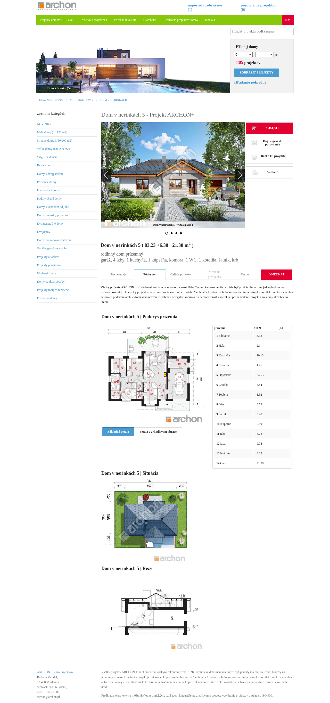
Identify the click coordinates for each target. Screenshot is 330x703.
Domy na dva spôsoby (51, 281)
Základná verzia (118, 432)
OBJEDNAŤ (276, 274)
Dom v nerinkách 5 (114, 99)
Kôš (287, 20)
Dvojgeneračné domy (50, 223)
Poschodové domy (48, 190)
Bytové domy (45, 165)
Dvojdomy (43, 232)
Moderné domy (81, 99)
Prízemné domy (47, 182)
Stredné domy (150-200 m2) (54, 140)
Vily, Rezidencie (47, 157)
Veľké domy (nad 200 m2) (53, 149)
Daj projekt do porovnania (266, 143)
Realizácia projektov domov (180, 20)
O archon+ (149, 20)
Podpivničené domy (49, 198)
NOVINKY (44, 124)
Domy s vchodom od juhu (53, 207)
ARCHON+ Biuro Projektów (55, 672)
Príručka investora (125, 20)
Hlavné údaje (118, 274)
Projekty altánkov (48, 257)
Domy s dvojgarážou (50, 174)
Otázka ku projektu (268, 157)
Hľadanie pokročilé (250, 82)
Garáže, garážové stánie (52, 248)
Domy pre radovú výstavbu (54, 240)
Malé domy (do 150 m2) (52, 132)
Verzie (245, 274)
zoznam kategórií (51, 113)
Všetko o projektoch (94, 20)
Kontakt (210, 20)
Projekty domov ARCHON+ (57, 20)
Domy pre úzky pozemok (53, 215)
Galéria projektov (181, 274)
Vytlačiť (264, 172)
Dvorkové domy (47, 298)
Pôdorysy (149, 274)
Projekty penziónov (49, 265)
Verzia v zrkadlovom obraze (158, 432)
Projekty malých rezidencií (53, 290)
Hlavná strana (51, 99)
